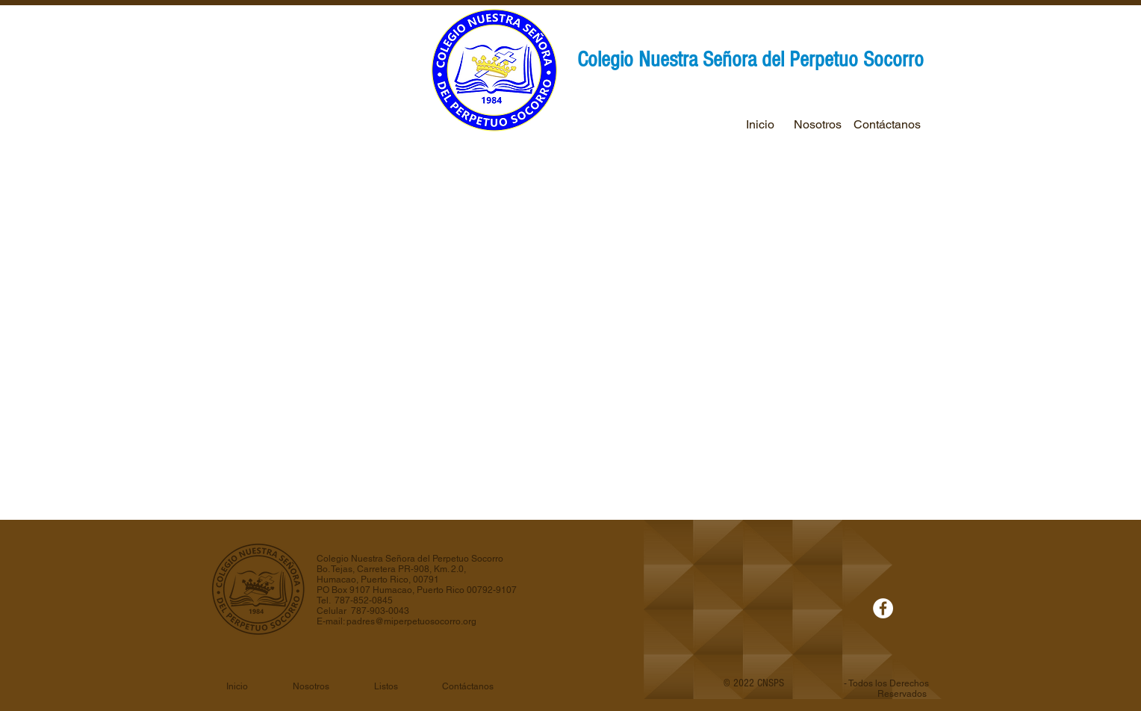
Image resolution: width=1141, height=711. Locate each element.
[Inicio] (760, 125)
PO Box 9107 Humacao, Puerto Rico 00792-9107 (417, 590)
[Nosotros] (817, 125)
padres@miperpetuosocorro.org (411, 621)
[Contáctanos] (887, 125)
